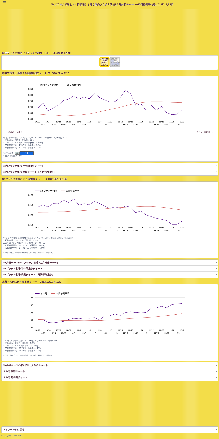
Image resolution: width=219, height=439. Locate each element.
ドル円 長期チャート (14, 371)
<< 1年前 (10, 132)
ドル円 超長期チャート (15, 377)
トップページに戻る (13, 429)
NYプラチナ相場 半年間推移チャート (22, 268)
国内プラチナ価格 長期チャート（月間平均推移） (29, 172)
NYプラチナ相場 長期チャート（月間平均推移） (28, 274)
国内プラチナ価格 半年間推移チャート (23, 166)
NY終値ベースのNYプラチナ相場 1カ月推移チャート (31, 262)
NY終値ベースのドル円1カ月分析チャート (25, 365)
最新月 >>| (208, 132)
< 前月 (19, 132)
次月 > (199, 132)
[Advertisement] (110, 28)
